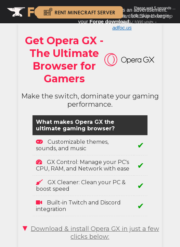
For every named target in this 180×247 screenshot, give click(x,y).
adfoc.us (122, 28)
